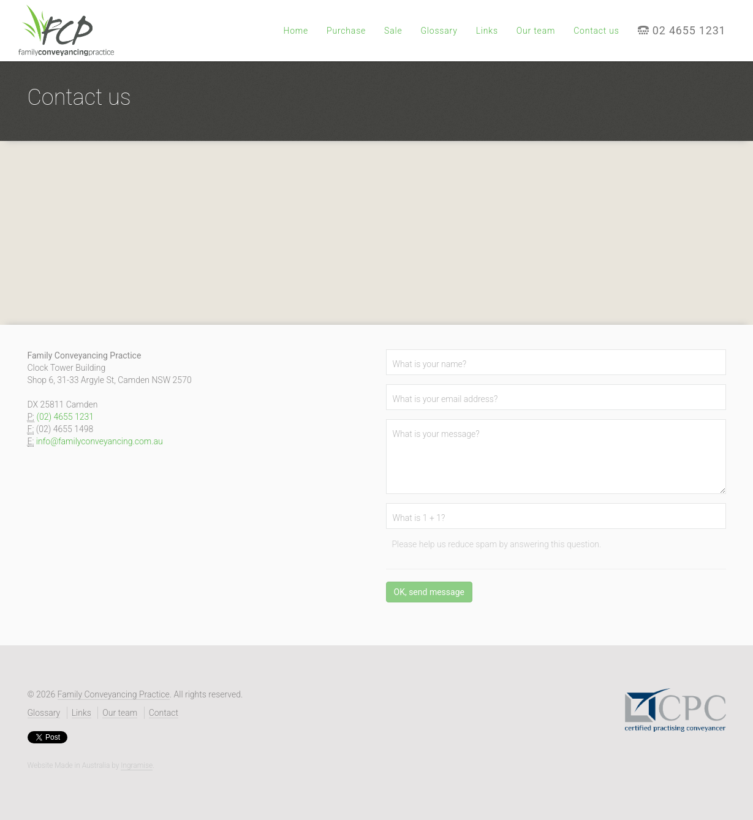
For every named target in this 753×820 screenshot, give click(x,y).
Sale (393, 31)
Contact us (596, 31)
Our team (536, 31)
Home (295, 31)
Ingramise (137, 765)
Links (487, 31)
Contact (163, 713)
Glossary (438, 31)
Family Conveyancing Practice (114, 694)
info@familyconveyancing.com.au (99, 441)
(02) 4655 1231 (65, 417)
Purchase (346, 31)
